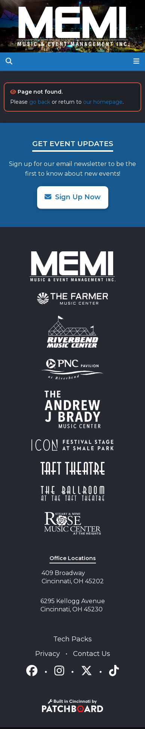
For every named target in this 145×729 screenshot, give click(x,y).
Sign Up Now (73, 197)
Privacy (48, 654)
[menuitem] (72, 299)
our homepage (103, 102)
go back (39, 102)
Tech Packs (72, 639)
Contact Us (91, 654)
